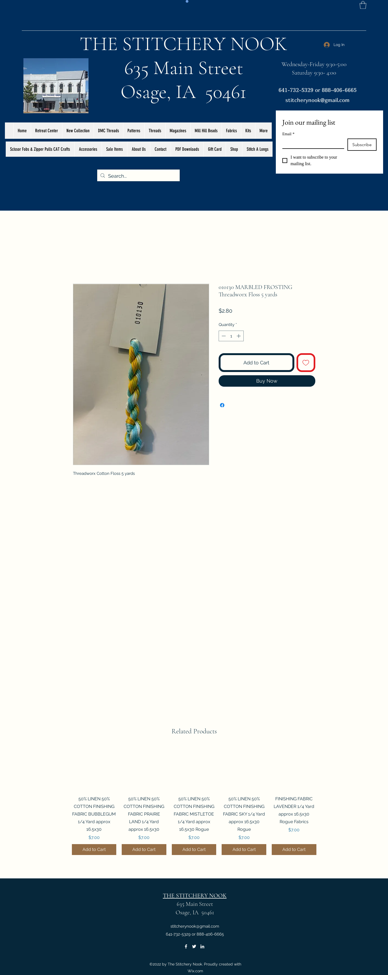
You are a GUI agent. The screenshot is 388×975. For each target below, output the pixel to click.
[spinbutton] (231, 336)
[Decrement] (223, 336)
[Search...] (138, 176)
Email (288, 134)
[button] (363, 5)
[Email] (311, 143)
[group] (194, 800)
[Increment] (239, 336)
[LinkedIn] (202, 946)
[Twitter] (194, 946)
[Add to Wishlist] (306, 362)
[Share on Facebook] (222, 405)
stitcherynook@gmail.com (317, 100)
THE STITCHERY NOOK (183, 44)
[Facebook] (186, 946)
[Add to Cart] (94, 849)
